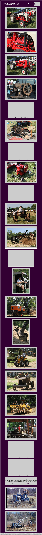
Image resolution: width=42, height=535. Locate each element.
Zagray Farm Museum (36, 3)
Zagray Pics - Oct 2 (36, 4)
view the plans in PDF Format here (27, 483)
